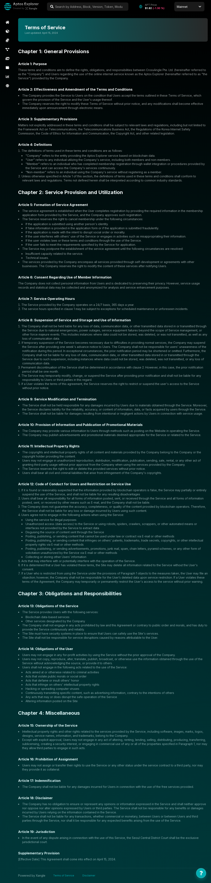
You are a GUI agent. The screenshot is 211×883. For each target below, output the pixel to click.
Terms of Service (63, 875)
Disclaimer (88, 875)
